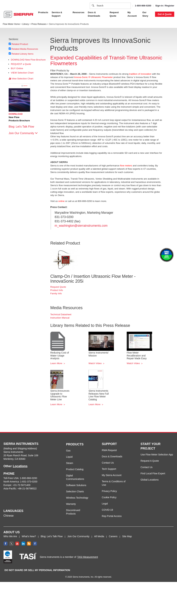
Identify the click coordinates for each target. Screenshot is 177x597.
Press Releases (38, 24)
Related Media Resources (25, 48)
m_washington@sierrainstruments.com (81, 225)
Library (25, 24)
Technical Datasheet (60, 314)
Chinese (8, 515)
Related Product (20, 44)
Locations (20, 466)
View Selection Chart (21, 78)
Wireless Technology (77, 497)
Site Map (127, 536)
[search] (93, 5)
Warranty (71, 504)
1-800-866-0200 (143, 5)
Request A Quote (150, 460)
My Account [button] (132, 14)
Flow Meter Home (11, 24)
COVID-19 (107, 509)
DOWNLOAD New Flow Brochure (28, 59)
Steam (69, 463)
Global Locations (150, 479)
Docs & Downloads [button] (94, 14)
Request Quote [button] (114, 14)
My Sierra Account (112, 475)
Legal (105, 503)
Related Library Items (22, 53)
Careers (113, 536)
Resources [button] (78, 12)
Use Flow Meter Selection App (157, 454)
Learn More (56, 363)
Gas (68, 450)
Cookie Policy (109, 497)
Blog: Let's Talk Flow (23, 126)
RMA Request (109, 450)
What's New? (29, 536)
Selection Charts (75, 491)
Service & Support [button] (57, 14)
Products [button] (43, 12)
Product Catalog (74, 469)
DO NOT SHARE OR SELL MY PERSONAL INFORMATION (37, 570)
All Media (99, 536)
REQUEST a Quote (21, 64)
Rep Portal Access (112, 516)
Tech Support (109, 469)
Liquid (69, 456)
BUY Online (17, 68)
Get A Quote (165, 14)
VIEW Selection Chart (22, 72)
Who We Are (10, 536)
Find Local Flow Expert (153, 473)
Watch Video (95, 363)
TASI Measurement (87, 557)
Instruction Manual (59, 317)
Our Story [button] (145, 14)
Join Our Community (23, 133)
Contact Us (108, 462)
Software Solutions (76, 485)
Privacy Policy (109, 491)
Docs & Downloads (112, 456)
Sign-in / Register (164, 5)
